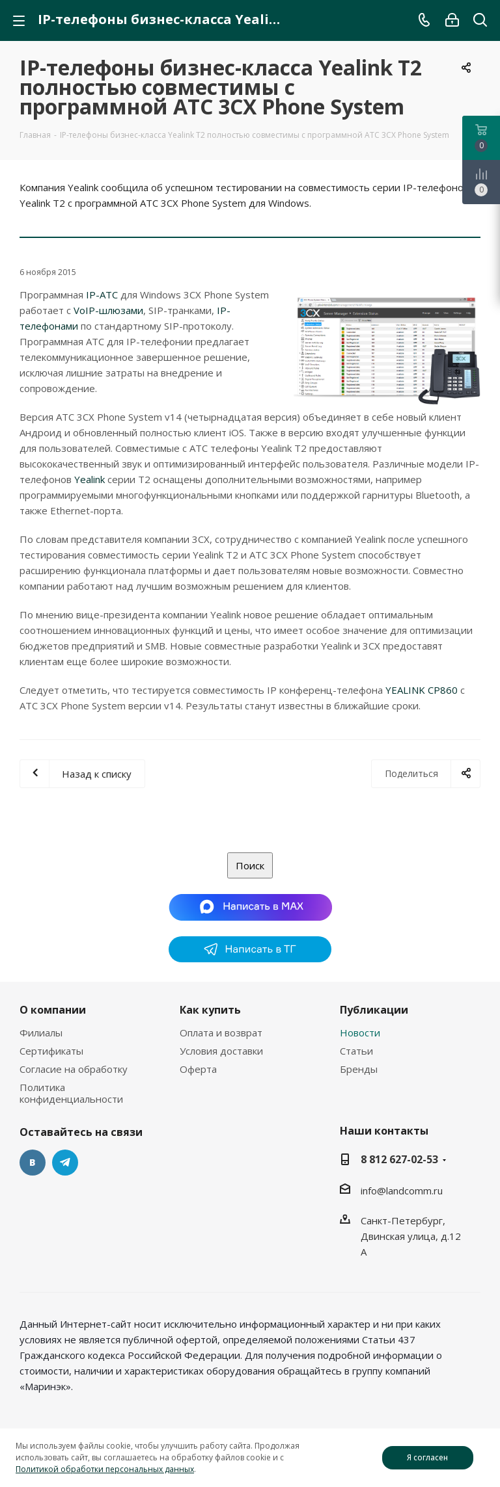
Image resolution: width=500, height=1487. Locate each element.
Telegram (65, 1163)
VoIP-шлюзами (108, 310)
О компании (53, 1010)
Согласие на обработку (74, 1068)
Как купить (210, 1010)
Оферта (198, 1068)
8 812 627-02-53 (399, 1159)
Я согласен (427, 1457)
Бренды (359, 1068)
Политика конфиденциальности (71, 1093)
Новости (360, 1032)
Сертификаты (51, 1050)
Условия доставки (221, 1050)
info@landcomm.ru (402, 1190)
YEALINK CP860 (421, 689)
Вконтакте (33, 1163)
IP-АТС (102, 294)
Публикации (374, 1010)
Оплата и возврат (221, 1032)
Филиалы (41, 1032)
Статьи (356, 1050)
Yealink (89, 479)
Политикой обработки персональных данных (105, 1469)
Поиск (250, 865)
